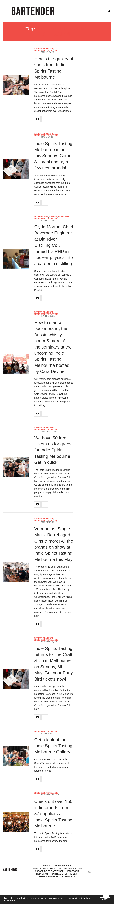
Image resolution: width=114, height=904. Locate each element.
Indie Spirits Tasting (46, 50)
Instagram (42, 874)
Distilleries (41, 217)
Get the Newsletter (70, 868)
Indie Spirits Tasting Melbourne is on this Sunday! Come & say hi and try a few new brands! (53, 156)
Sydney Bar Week (49, 876)
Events (38, 48)
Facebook (73, 871)
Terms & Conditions (43, 868)
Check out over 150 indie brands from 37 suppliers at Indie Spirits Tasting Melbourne (53, 813)
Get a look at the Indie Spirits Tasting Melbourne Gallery (53, 746)
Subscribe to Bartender (49, 871)
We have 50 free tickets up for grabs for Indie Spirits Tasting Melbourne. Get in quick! (52, 450)
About (46, 866)
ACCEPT (105, 899)
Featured (48, 48)
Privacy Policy (62, 866)
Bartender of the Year (65, 874)
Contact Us (68, 876)
